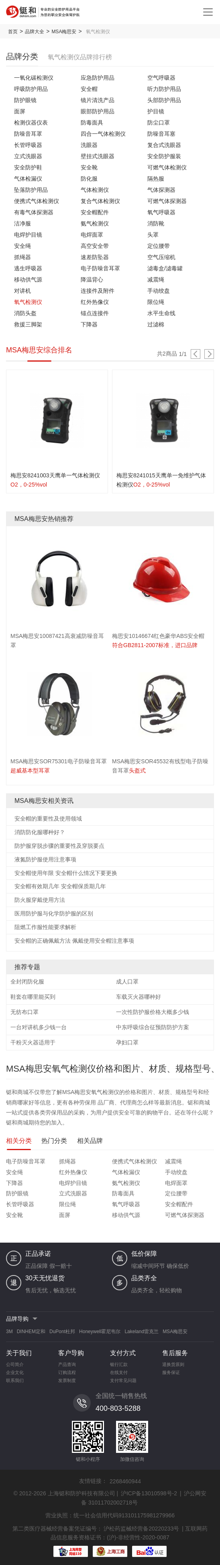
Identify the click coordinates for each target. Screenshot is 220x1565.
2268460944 (125, 1481)
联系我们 (15, 1380)
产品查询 (67, 1364)
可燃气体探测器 (167, 201)
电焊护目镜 (28, 234)
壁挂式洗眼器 (97, 156)
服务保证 (171, 1372)
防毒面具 (92, 122)
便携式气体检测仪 (36, 201)
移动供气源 (28, 279)
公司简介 (15, 1364)
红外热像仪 (95, 302)
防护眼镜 (25, 100)
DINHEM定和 (31, 1331)
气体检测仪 (95, 190)
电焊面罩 (92, 234)
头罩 (153, 234)
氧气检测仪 (28, 302)
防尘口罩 (158, 122)
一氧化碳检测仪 (33, 77)
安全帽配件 (95, 212)
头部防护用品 (164, 100)
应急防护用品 (97, 77)
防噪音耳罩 (28, 134)
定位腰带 (158, 246)
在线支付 (119, 1372)
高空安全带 (95, 246)
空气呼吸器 (161, 77)
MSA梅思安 (63, 31)
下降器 (89, 324)
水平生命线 (161, 313)
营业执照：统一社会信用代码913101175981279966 (110, 1515)
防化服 (89, 178)
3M (9, 1331)
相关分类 (19, 1140)
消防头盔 (25, 313)
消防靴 (155, 223)
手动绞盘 (158, 291)
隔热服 (155, 178)
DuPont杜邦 (62, 1331)
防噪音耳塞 (161, 134)
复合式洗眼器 (164, 145)
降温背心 (92, 279)
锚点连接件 (95, 313)
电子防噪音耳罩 (100, 268)
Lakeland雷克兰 (141, 1331)
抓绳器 (22, 257)
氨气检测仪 (95, 223)
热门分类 (54, 1140)
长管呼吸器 (28, 145)
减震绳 (155, 279)
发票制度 (67, 1380)
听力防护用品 (164, 89)
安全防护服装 (164, 156)
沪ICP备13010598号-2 (149, 1493)
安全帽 (89, 89)
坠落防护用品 (31, 190)
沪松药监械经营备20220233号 (141, 1528)
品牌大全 (34, 31)
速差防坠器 (95, 257)
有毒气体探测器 (33, 212)
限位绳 (155, 302)
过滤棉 (155, 324)
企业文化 (15, 1372)
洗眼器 (89, 145)
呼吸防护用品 (31, 89)
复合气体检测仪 (100, 201)
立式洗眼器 (28, 156)
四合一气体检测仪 (103, 134)
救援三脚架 (28, 324)
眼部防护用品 (97, 111)
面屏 (19, 111)
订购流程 (67, 1372)
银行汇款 (119, 1364)
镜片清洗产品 (97, 100)
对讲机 (22, 291)
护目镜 (155, 111)
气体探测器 (161, 190)
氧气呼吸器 (161, 212)
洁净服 (22, 223)
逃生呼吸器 (28, 268)
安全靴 (89, 167)
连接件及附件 (97, 291)
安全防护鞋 (28, 167)
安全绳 (22, 246)
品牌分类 (22, 56)
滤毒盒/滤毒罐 (165, 268)
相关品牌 (90, 1140)
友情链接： (93, 1481)
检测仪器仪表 (31, 122)
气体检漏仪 (28, 178)
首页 (13, 31)
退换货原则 (173, 1364)
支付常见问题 (123, 1380)
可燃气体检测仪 (167, 167)
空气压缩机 (161, 257)
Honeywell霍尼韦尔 (99, 1331)
